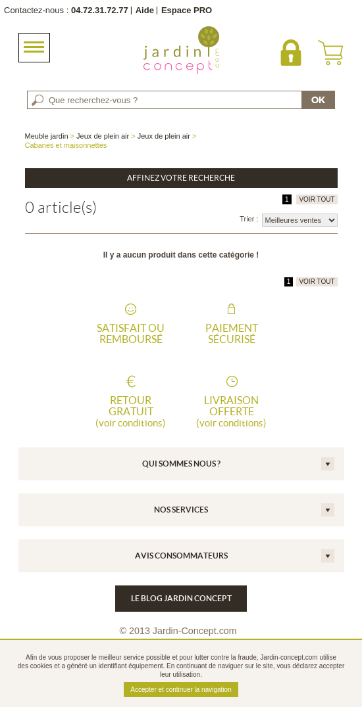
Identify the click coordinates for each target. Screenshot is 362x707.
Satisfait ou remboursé (131, 334)
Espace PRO (186, 10)
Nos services (181, 509)
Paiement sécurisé (231, 334)
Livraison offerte (231, 411)
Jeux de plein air (102, 136)
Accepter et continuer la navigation (180, 689)
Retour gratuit (131, 411)
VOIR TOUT (316, 199)
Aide (145, 10)
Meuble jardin (46, 136)
